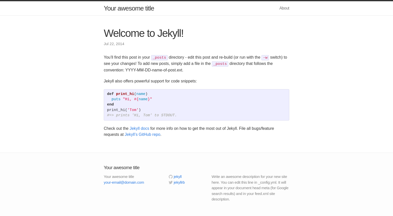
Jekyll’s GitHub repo (142, 134)
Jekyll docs (139, 128)
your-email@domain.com (124, 182)
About (284, 8)
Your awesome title (129, 8)
